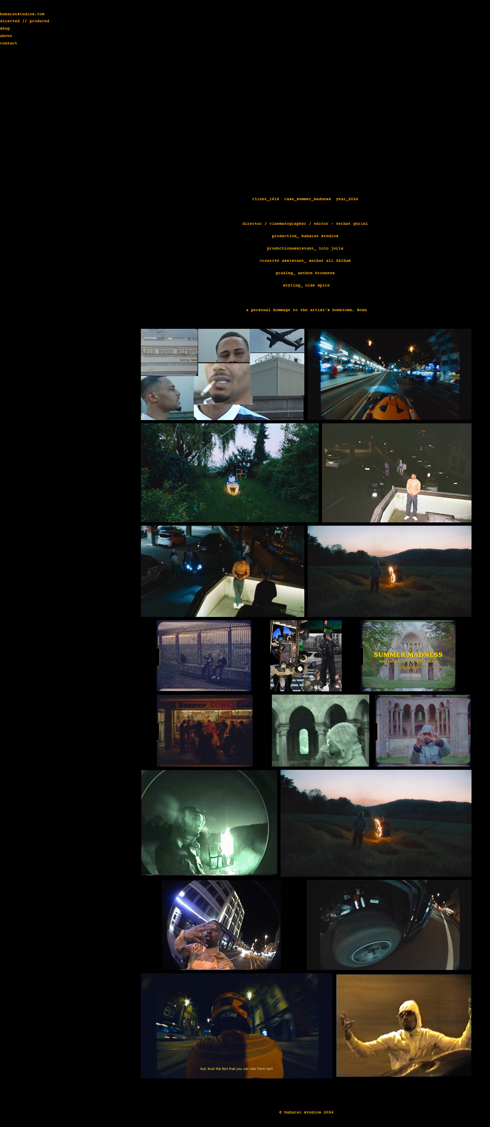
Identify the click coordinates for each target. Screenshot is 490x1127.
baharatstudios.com (22, 14)
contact (8, 43)
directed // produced (24, 21)
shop (5, 29)
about (6, 36)
